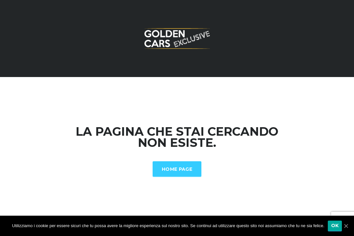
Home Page (177, 169)
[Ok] (346, 226)
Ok (335, 225)
